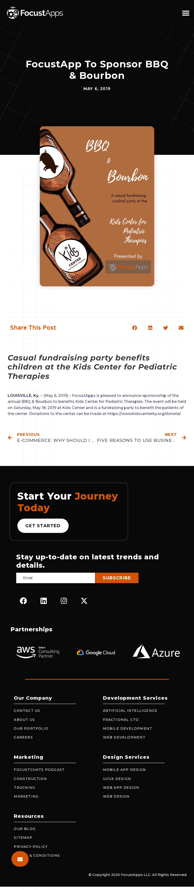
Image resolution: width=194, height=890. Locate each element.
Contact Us (27, 710)
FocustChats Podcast (39, 770)
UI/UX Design (117, 779)
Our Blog (25, 829)
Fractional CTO (121, 720)
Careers (23, 737)
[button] (186, 13)
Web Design (116, 796)
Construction (30, 779)
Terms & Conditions (37, 855)
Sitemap (23, 837)
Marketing (26, 796)
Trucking (24, 787)
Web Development (124, 737)
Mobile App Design (124, 770)
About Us (24, 720)
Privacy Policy (31, 846)
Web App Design (121, 787)
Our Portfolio (31, 728)
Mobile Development (127, 728)
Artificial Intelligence (130, 710)
